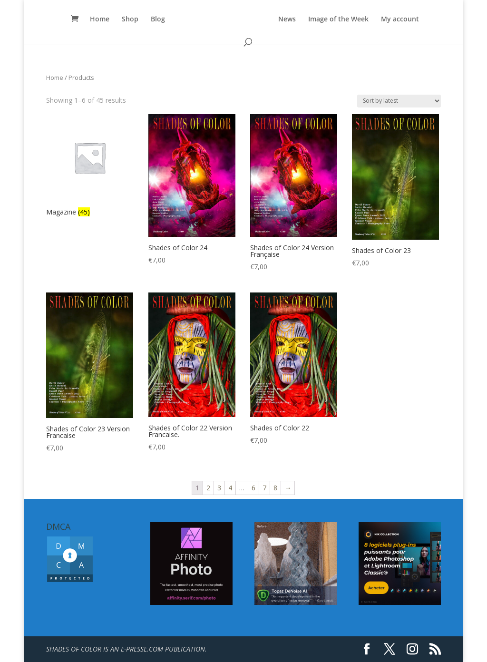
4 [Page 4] (230, 487)
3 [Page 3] (219, 487)
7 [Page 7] (264, 487)
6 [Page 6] (253, 487)
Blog (158, 19)
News (287, 19)
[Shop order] (399, 101)
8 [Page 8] (275, 487)
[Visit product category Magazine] (89, 166)
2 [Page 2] (208, 487)
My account (400, 19)
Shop (130, 19)
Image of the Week (338, 19)
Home (99, 19)
